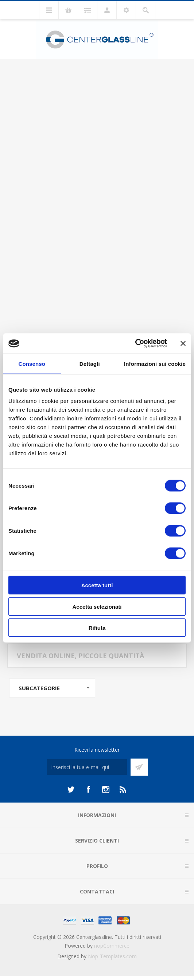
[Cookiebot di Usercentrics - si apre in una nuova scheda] (135, 343)
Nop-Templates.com (112, 956)
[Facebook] (88, 789)
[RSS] (123, 789)
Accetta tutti (97, 585)
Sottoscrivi (139, 767)
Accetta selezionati (96, 606)
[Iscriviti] (87, 767)
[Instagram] (106, 789)
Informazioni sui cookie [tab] (155, 363)
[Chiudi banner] (183, 343)
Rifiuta (97, 628)
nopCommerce (111, 945)
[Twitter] (71, 789)
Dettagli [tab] (89, 363)
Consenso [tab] (32, 363)
